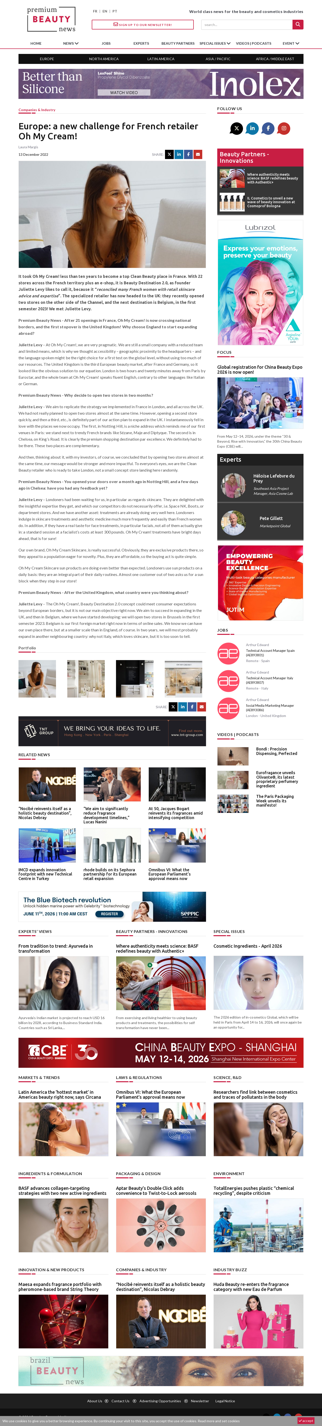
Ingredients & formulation (50, 1173)
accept (306, 1421)
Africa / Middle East (275, 59)
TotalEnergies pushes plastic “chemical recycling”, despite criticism (254, 1191)
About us (94, 1401)
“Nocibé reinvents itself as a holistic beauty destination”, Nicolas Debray (45, 813)
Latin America (161, 59)
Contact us (121, 1401)
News (68, 43)
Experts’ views (35, 931)
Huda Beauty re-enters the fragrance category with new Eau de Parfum (251, 1287)
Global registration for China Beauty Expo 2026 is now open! (259, 369)
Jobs (222, 630)
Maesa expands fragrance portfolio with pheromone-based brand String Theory (60, 1287)
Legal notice (225, 1401)
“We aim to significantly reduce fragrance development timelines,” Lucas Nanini (107, 815)
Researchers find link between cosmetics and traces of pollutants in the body (256, 1094)
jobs (106, 43)
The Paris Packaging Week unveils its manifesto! (275, 800)
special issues (213, 43)
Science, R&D (228, 1077)
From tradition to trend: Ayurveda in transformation (55, 948)
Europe (47, 59)
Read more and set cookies (219, 1421)
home (36, 43)
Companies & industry (36, 110)
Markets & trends (39, 1077)
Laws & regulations (139, 1077)
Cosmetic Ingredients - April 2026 (248, 945)
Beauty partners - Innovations (244, 157)
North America (104, 59)
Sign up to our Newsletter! (143, 24)
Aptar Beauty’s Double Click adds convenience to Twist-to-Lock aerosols (156, 1191)
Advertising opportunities (160, 1401)
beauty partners (178, 43)
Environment (229, 1173)
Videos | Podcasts (253, 43)
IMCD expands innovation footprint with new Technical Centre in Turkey (45, 874)
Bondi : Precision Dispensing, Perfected (276, 751)
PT (114, 11)
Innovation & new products (51, 1269)
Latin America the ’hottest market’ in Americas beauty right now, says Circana (59, 1094)
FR (95, 11)
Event (289, 43)
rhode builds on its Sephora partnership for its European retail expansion (110, 874)
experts (141, 43)
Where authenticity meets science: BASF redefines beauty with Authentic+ (157, 948)
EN (104, 11)
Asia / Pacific (218, 59)
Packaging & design (138, 1173)
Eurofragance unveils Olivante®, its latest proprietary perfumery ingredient (277, 779)
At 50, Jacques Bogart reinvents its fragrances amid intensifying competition (175, 813)
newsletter (200, 1401)
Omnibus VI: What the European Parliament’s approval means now (169, 874)
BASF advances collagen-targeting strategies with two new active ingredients (62, 1191)
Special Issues (229, 931)
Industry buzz (230, 1269)
